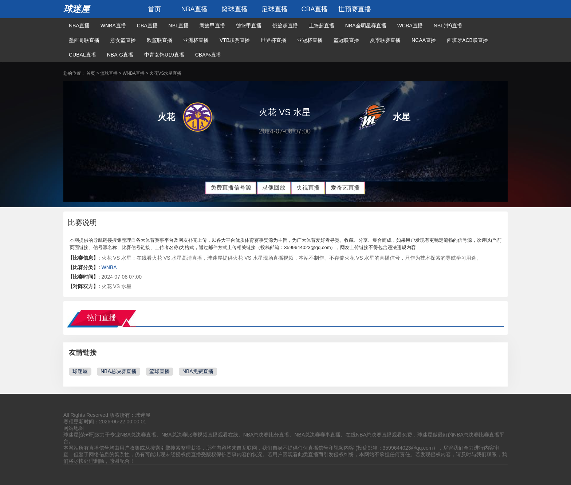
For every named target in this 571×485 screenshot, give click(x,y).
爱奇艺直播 (345, 188)
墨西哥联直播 (84, 40)
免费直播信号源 (231, 188)
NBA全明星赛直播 (365, 25)
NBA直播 (194, 9)
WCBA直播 (410, 25)
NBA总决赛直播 (119, 371)
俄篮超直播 (285, 25)
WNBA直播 (113, 25)
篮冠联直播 (346, 40)
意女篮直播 (123, 40)
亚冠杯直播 (310, 40)
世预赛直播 (354, 9)
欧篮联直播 (159, 40)
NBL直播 (179, 25)
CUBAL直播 (82, 55)
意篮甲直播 (212, 25)
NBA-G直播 (120, 55)
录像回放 (274, 188)
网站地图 (73, 428)
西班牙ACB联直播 (467, 40)
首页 (154, 9)
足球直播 (274, 9)
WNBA (109, 267)
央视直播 (308, 188)
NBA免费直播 (197, 371)
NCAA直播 (423, 40)
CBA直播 (314, 9)
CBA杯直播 (208, 55)
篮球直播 (234, 9)
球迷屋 (76, 9)
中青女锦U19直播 (164, 55)
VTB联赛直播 (235, 40)
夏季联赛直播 (385, 40)
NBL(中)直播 (448, 25)
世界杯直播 (273, 40)
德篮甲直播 (248, 25)
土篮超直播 (321, 25)
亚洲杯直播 (196, 40)
